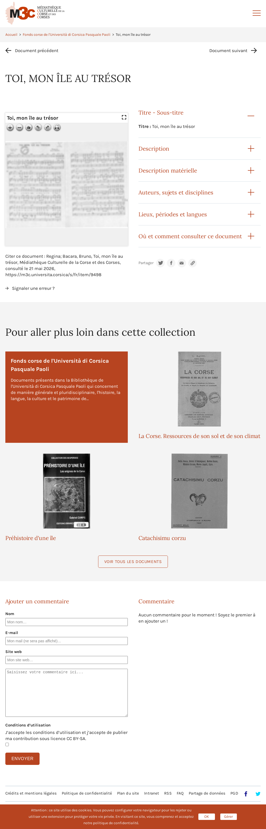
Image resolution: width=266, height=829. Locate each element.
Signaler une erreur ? (33, 288)
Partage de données (207, 793)
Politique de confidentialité (87, 793)
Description (153, 148)
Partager (145, 263)
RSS (167, 793)
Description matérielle (167, 170)
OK (206, 816)
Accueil (11, 34)
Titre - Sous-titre (160, 112)
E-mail (11, 632)
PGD (234, 793)
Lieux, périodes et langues (172, 214)
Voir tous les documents (133, 561)
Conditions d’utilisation (28, 725)
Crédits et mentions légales (31, 793)
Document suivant (228, 50)
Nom (9, 613)
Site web (13, 651)
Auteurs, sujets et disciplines (175, 192)
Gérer (228, 816)
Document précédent (36, 50)
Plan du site (128, 793)
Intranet (151, 793)
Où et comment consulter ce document (190, 236)
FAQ (180, 793)
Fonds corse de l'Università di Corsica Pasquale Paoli (66, 34)
